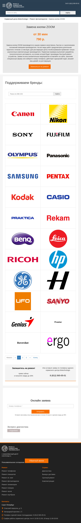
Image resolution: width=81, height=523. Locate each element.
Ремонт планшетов (9, 474)
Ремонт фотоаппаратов (10, 481)
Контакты (5, 501)
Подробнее (14, 430)
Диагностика (46, 471)
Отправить (40, 412)
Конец (35, 357)
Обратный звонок (36, 461)
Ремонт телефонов (9, 471)
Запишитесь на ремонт (23, 368)
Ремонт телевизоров (9, 484)
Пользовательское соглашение (13, 462)
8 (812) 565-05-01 (58, 375)
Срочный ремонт (48, 478)
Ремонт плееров (8, 488)
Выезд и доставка (48, 474)
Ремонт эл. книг (7, 478)
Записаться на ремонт (39, 67)
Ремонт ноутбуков (8, 495)
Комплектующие (48, 481)
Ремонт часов (7, 491)
